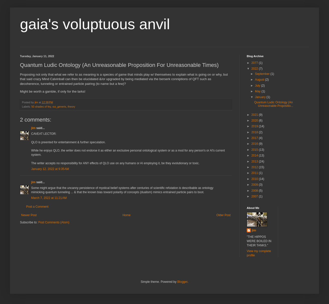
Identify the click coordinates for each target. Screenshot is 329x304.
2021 (255, 115)
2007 (255, 196)
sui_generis (59, 106)
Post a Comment (37, 206)
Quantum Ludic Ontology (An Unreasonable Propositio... (273, 104)
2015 (255, 150)
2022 (255, 68)
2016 (255, 144)
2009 (255, 184)
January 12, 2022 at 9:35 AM (50, 169)
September (262, 74)
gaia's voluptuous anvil (95, 24)
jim (33, 128)
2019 (255, 126)
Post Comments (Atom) (53, 222)
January (260, 97)
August (260, 79)
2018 (255, 132)
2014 (255, 155)
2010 (255, 179)
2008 (255, 190)
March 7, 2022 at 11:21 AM (49, 198)
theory (71, 106)
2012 (255, 167)
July (258, 85)
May (258, 91)
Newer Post (29, 215)
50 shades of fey (41, 106)
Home (127, 215)
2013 (255, 161)
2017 (255, 138)
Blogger (182, 282)
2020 (255, 120)
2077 (255, 63)
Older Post (223, 215)
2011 (255, 173)
